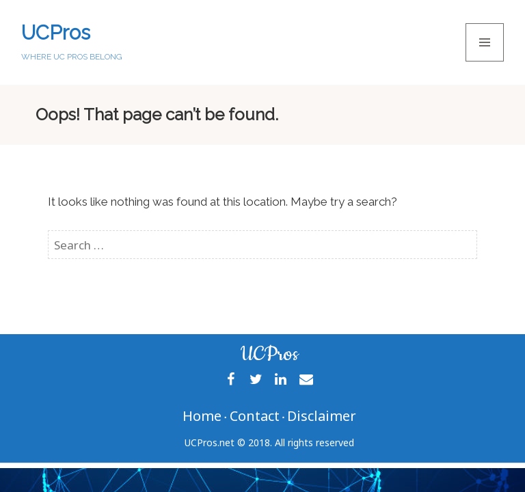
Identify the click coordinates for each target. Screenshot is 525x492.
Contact (255, 416)
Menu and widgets (485, 61)
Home (202, 416)
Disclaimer (321, 416)
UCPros (55, 32)
